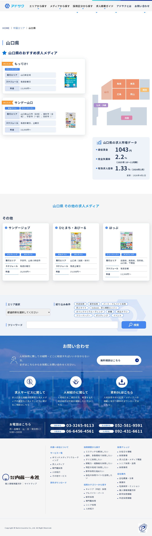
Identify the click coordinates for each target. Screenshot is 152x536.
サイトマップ (30, 483)
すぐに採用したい (94, 459)
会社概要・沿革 (126, 478)
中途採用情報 (125, 498)
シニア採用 (91, 504)
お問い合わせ (142, 20)
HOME (6, 28)
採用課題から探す (92, 447)
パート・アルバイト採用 (114, 303)
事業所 (122, 482)
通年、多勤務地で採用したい (99, 455)
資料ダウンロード (136, 3)
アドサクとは (124, 20)
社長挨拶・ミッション (129, 486)
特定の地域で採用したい (97, 467)
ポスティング (102, 315)
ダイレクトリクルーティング (89, 311)
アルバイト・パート (95, 493)
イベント (117, 315)
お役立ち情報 (125, 451)
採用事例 (132, 10)
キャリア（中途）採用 (96, 489)
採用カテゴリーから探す (95, 484)
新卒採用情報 (125, 494)
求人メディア (58, 464)
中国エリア (19, 28)
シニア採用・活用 (127, 463)
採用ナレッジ (123, 447)
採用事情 (123, 455)
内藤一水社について (55, 10)
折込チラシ (122, 311)
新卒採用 (94, 303)
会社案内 (121, 473)
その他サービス (59, 475)
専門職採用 (57, 468)
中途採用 (80, 303)
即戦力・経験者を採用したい (99, 463)
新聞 (110, 311)
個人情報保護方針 (13, 483)
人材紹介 (56, 472)
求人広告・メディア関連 (130, 459)
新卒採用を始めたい (95, 471)
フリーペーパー (83, 315)
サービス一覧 (56, 452)
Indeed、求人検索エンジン (104, 307)
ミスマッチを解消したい (97, 451)
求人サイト (81, 307)
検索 (134, 325)
